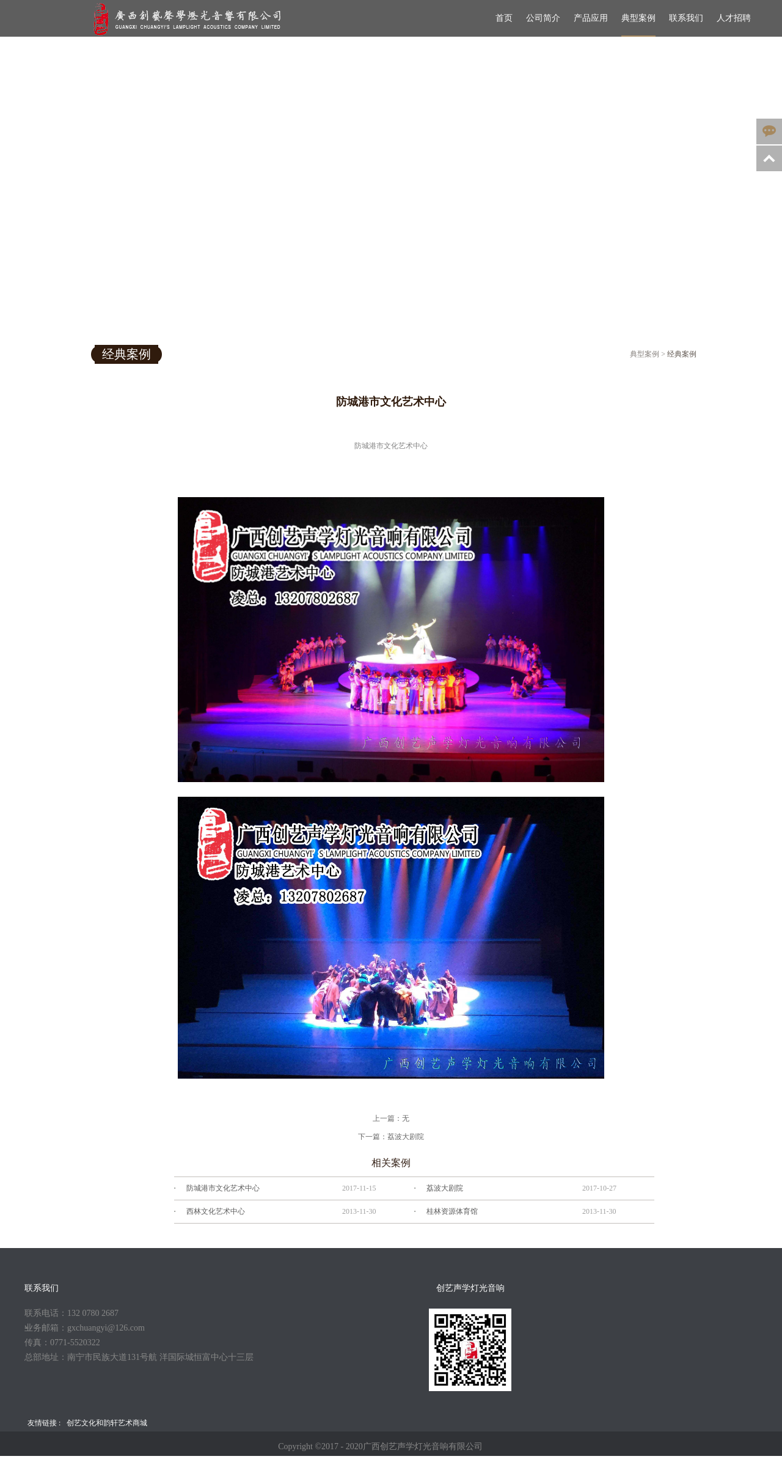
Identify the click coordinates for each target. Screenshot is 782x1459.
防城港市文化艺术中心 (223, 1188)
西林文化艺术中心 (215, 1211)
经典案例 (681, 354)
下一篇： (391, 1136)
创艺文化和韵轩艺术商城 (107, 1423)
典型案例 (644, 354)
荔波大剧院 (444, 1188)
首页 (504, 18)
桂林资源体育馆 (452, 1211)
